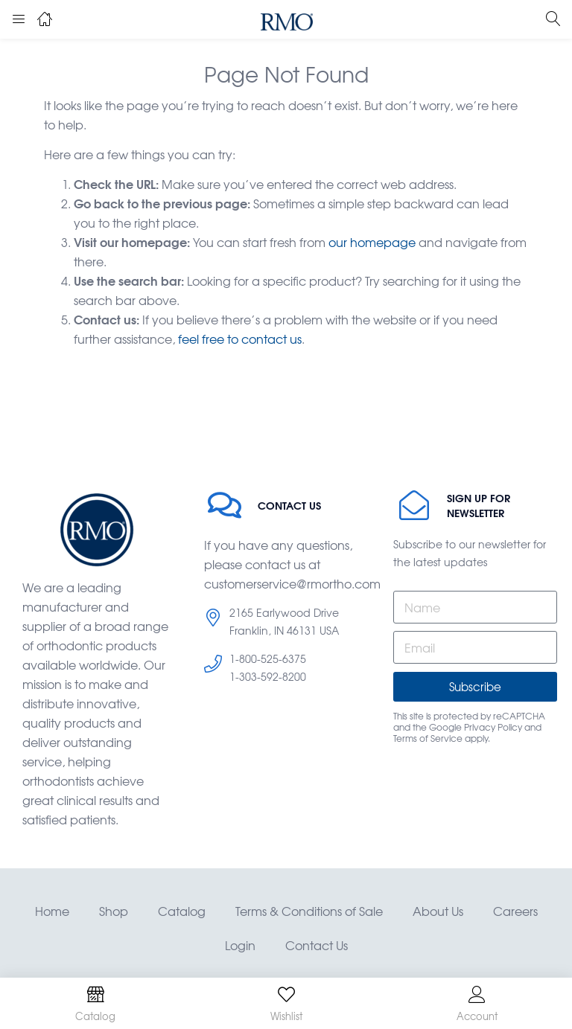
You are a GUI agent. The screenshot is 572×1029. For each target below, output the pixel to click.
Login (240, 945)
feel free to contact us (240, 338)
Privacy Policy (493, 727)
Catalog (182, 911)
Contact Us (316, 945)
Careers (515, 911)
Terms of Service (428, 738)
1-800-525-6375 (267, 658)
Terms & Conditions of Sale (309, 911)
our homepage (372, 242)
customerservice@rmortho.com (292, 583)
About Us (438, 911)
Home (52, 911)
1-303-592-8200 (267, 676)
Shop (113, 911)
